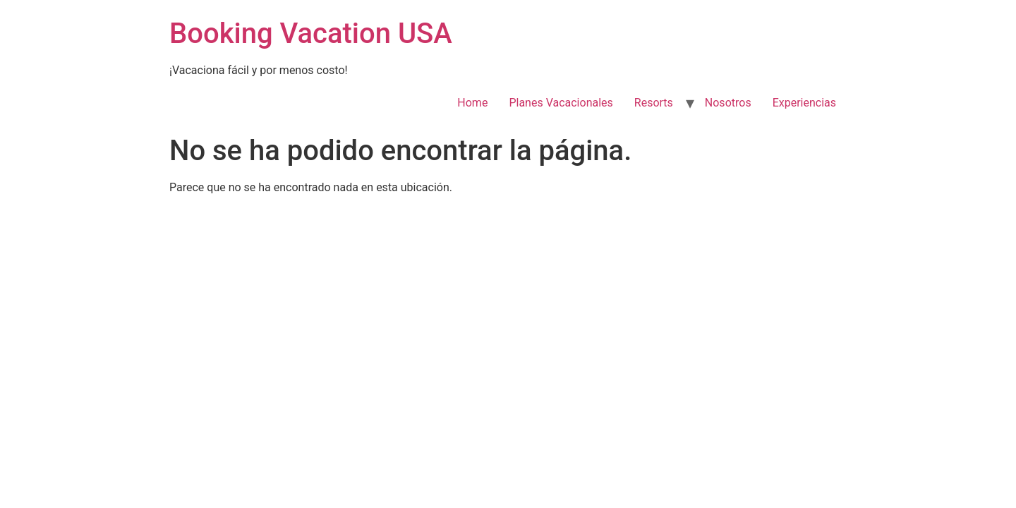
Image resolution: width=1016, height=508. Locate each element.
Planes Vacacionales (560, 102)
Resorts (653, 102)
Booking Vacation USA (310, 33)
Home (472, 102)
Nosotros (728, 102)
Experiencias (804, 102)
